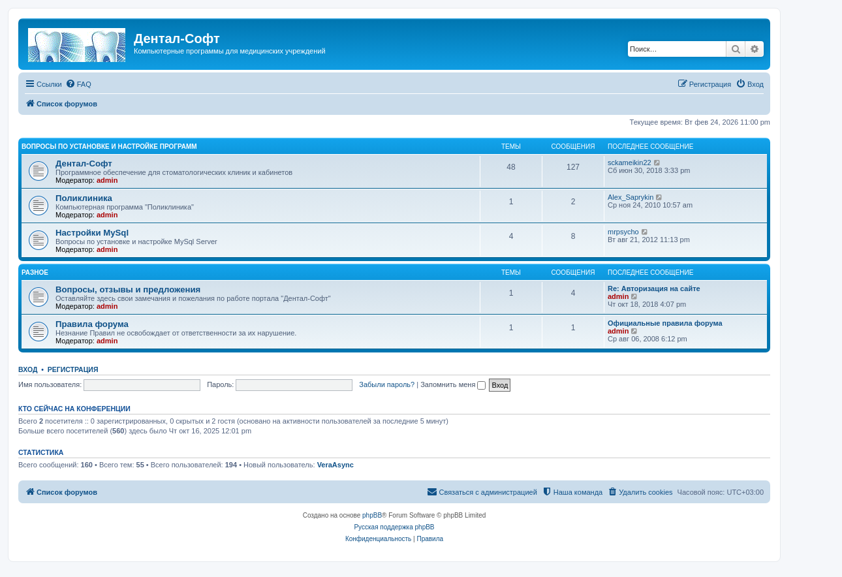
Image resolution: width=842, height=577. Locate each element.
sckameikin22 (629, 162)
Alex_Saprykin (630, 197)
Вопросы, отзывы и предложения (127, 289)
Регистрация (73, 369)
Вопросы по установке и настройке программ (109, 146)
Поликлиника (83, 198)
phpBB (372, 515)
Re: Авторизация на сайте (654, 288)
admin (107, 180)
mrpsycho (623, 232)
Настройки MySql (92, 233)
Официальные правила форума (665, 323)
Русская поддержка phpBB (394, 527)
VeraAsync (335, 465)
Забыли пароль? (386, 384)
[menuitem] (78, 84)
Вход (27, 369)
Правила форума (92, 324)
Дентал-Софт (83, 163)
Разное (35, 272)
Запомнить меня (453, 384)
